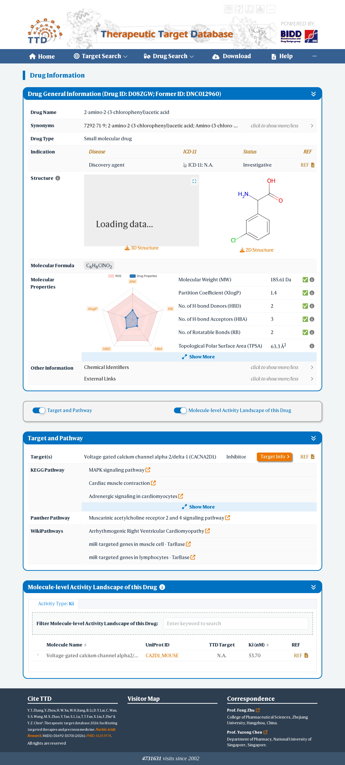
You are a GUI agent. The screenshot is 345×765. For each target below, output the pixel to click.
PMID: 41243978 (98, 736)
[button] (200, 125)
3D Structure (142, 247)
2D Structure (257, 250)
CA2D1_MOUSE (162, 655)
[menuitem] (42, 56)
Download (231, 56)
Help (282, 56)
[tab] (53, 604)
